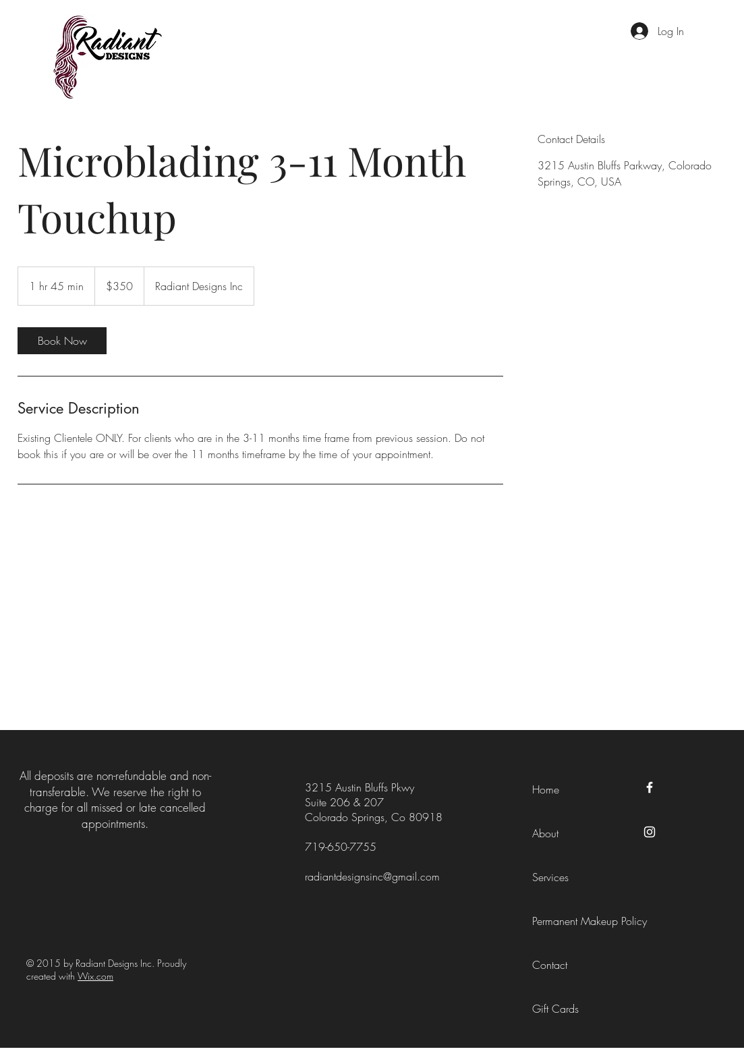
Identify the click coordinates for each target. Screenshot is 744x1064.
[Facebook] (649, 787)
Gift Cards (555, 1008)
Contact (549, 964)
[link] (62, 340)
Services (550, 877)
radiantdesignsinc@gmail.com (372, 876)
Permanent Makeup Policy (589, 921)
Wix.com (95, 976)
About (545, 833)
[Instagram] (649, 831)
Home (545, 789)
